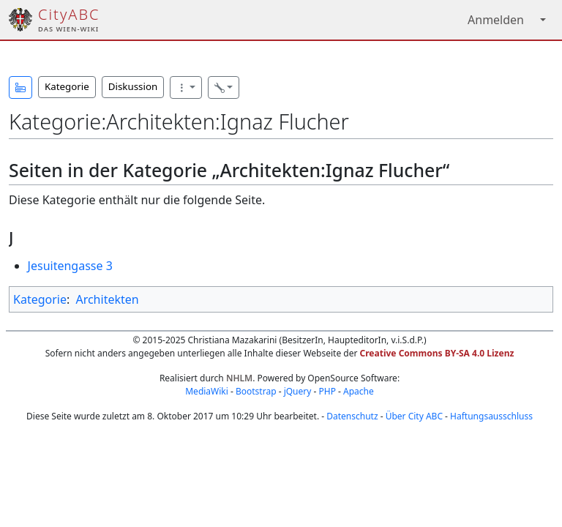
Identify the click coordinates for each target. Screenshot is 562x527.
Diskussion (132, 86)
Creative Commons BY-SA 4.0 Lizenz (437, 353)
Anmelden (496, 20)
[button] (20, 87)
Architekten (106, 299)
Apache (358, 391)
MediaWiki (206, 391)
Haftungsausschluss (491, 416)
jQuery (298, 391)
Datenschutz (352, 416)
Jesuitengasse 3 (70, 266)
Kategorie (67, 86)
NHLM (239, 378)
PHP (326, 391)
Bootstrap (256, 391)
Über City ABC (414, 416)
